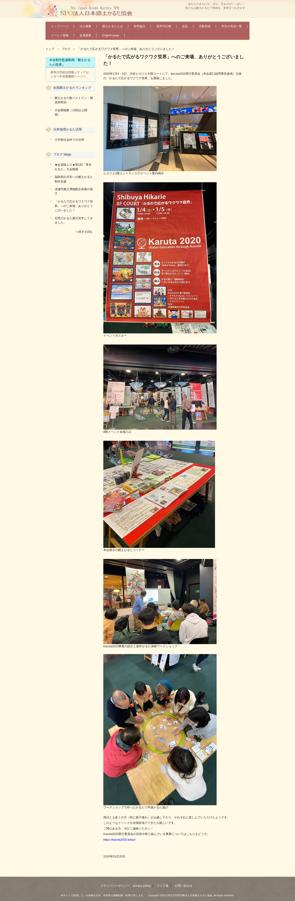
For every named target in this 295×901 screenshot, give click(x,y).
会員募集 (85, 35)
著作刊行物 (163, 26)
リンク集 (163, 885)
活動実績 (204, 26)
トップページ (60, 26)
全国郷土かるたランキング (72, 87)
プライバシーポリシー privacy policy (125, 885)
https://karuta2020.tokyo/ (119, 839)
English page (110, 35)
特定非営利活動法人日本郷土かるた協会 (91, 11)
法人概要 (85, 26)
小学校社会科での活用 (69, 139)
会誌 (185, 26)
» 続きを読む (84, 231)
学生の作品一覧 (231, 26)
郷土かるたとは (112, 26)
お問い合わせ (183, 885)
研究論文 (139, 26)
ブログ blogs (62, 154)
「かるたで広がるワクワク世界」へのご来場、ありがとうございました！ (74, 206)
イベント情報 (60, 35)
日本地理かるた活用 (67, 129)
